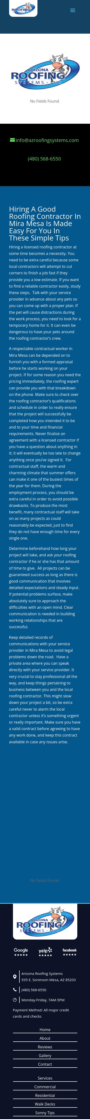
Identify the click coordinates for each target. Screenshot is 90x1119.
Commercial (45, 1086)
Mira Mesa (26, 223)
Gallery (45, 1055)
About (45, 1038)
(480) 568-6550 (34, 989)
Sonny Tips (44, 1112)
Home (45, 1029)
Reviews (45, 1047)
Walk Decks (45, 1104)
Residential (45, 1095)
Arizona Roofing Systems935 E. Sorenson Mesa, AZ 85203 (49, 976)
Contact (45, 1064)
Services (45, 1078)
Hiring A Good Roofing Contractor (41, 212)
